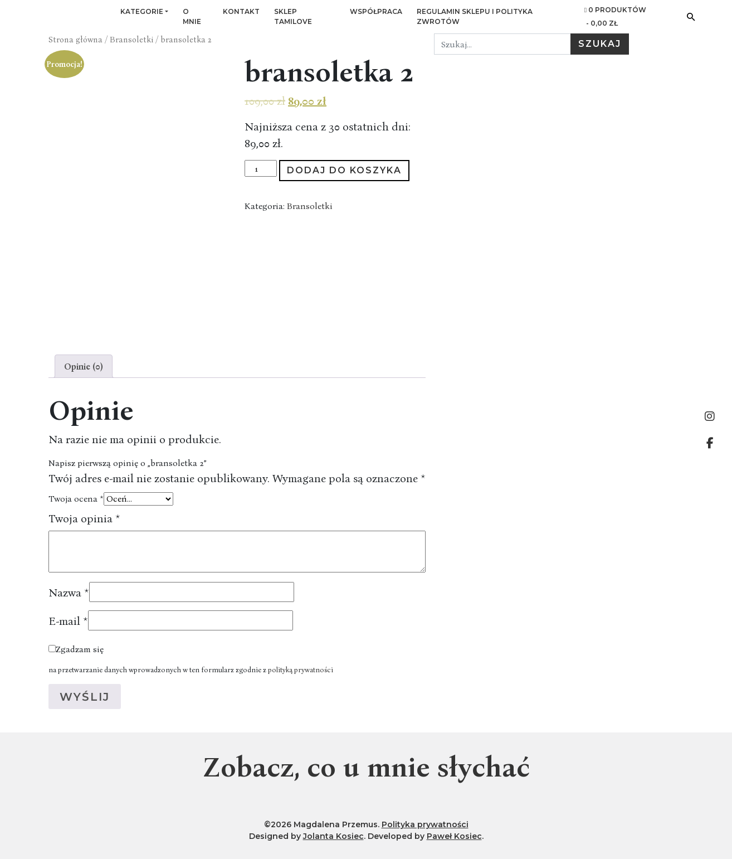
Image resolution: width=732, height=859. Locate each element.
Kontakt (241, 11)
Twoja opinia (84, 518)
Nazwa (68, 592)
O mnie (192, 16)
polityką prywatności (300, 669)
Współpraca (376, 11)
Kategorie (141, 11)
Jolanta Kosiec (333, 836)
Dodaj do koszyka (344, 170)
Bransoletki (131, 39)
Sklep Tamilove (293, 16)
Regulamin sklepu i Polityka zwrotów (475, 16)
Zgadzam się (80, 648)
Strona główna (75, 39)
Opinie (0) (83, 366)
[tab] (84, 366)
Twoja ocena (76, 498)
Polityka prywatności (425, 824)
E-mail (68, 620)
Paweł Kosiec (454, 836)
